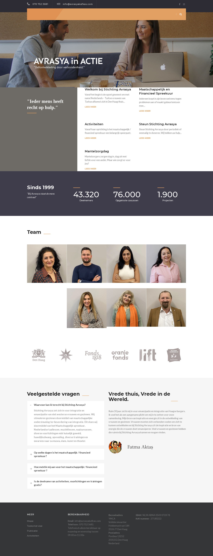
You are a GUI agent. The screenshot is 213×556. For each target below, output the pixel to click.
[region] (106, 49)
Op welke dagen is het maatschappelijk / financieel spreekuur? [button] (60, 454)
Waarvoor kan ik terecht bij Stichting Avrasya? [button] (58, 404)
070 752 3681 (37, 4)
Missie (30, 521)
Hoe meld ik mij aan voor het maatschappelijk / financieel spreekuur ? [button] (63, 468)
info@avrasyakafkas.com (75, 4)
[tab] (65, 405)
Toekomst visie (34, 526)
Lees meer (90, 107)
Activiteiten (33, 535)
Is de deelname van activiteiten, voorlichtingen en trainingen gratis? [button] (66, 483)
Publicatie (32, 531)
